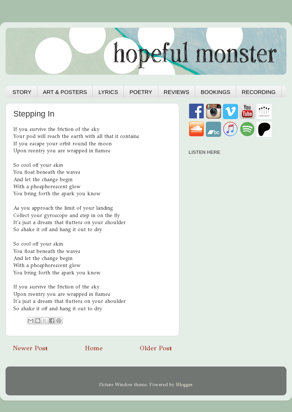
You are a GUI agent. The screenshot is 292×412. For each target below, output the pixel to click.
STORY (22, 92)
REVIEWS (176, 92)
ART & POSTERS (65, 92)
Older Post (156, 348)
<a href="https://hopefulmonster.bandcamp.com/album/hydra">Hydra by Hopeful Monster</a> (231, 200)
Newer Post (30, 348)
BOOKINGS (215, 92)
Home (94, 348)
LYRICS (108, 92)
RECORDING (259, 92)
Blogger (184, 384)
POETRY (140, 92)
